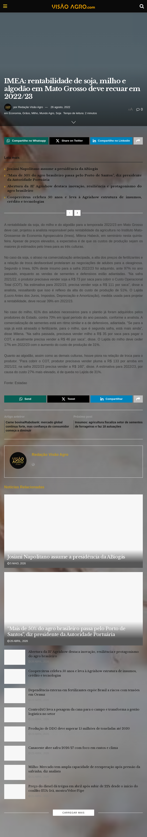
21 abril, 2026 (38, 781)
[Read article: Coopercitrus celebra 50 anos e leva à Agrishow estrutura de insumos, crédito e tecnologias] (14, 680)
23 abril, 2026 (38, 723)
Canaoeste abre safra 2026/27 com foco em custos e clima (73, 752)
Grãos (26, 113)
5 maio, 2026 (16, 567)
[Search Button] (142, 6)
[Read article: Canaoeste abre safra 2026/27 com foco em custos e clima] (14, 757)
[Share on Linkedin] (111, 141)
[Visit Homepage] (73, 6)
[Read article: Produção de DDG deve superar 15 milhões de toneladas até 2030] (14, 738)
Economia (15, 113)
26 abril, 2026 (17, 645)
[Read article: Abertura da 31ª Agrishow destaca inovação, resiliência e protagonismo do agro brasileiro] (14, 661)
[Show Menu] (5, 6)
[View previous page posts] (69, 213)
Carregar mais (73, 817)
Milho (34, 113)
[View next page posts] (77, 213)
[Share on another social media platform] (138, 141)
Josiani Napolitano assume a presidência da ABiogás (52, 169)
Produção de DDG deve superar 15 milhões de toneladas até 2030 (79, 733)
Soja (58, 113)
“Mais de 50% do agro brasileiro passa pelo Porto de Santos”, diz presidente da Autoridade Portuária (66, 635)
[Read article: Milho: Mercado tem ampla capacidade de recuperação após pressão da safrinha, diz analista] (14, 776)
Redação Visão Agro (30, 107)
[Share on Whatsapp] (26, 141)
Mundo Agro (47, 113)
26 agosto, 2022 (60, 107)
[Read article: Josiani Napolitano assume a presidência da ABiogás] (73, 548)
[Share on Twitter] (69, 141)
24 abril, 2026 (38, 684)
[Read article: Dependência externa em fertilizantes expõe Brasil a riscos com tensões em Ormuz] (14, 699)
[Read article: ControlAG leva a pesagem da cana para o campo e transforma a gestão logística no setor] (14, 718)
